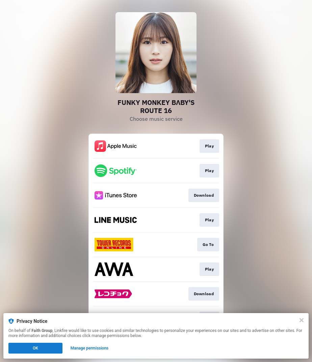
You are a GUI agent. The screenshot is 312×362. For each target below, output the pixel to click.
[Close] (301, 320)
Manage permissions (90, 348)
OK (35, 348)
